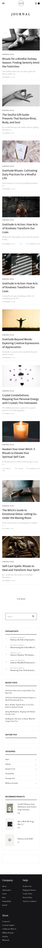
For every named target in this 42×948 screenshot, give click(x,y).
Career (4, 893)
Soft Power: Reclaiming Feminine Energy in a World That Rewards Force (20, 698)
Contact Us (6, 921)
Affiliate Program (8, 932)
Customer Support (8, 925)
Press (3, 897)
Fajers (12, 660)
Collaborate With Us (9, 929)
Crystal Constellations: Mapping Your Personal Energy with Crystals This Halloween (20, 399)
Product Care (27, 886)
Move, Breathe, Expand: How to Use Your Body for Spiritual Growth (19, 705)
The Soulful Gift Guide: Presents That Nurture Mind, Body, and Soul (19, 118)
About (4, 886)
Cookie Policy (27, 893)
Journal (4, 905)
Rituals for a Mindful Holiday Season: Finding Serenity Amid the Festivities (20, 62)
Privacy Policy (27, 897)
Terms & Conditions (30, 901)
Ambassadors (6, 890)
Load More (21, 599)
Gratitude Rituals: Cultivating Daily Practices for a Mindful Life (19, 174)
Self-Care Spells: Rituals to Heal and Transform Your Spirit (20, 568)
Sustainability (20, 660)
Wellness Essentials (17, 637)
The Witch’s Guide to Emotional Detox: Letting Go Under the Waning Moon (19, 514)
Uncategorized (10, 778)
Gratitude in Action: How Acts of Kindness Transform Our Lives (20, 228)
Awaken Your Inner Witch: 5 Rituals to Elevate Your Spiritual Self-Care (18, 453)
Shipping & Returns (29, 890)
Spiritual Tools (8, 54)
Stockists (5, 936)
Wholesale (5, 940)
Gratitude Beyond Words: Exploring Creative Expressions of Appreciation (20, 343)
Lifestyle (8, 764)
